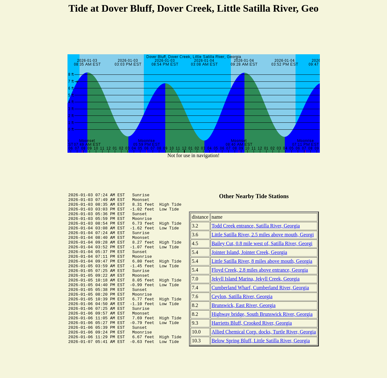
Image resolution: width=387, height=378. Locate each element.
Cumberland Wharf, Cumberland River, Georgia (260, 287)
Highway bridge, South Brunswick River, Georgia (262, 314)
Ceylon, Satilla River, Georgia (242, 296)
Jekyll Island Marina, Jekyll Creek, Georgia (256, 278)
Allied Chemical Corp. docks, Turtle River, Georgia (264, 331)
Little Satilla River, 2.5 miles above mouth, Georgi (263, 234)
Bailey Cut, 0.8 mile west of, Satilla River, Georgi (262, 243)
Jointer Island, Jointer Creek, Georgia (249, 252)
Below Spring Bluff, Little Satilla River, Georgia (261, 340)
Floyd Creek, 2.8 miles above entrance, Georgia (260, 270)
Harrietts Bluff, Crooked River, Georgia (252, 323)
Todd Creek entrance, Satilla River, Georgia (256, 225)
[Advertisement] (193, 35)
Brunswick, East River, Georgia (244, 305)
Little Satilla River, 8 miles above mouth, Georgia (262, 261)
